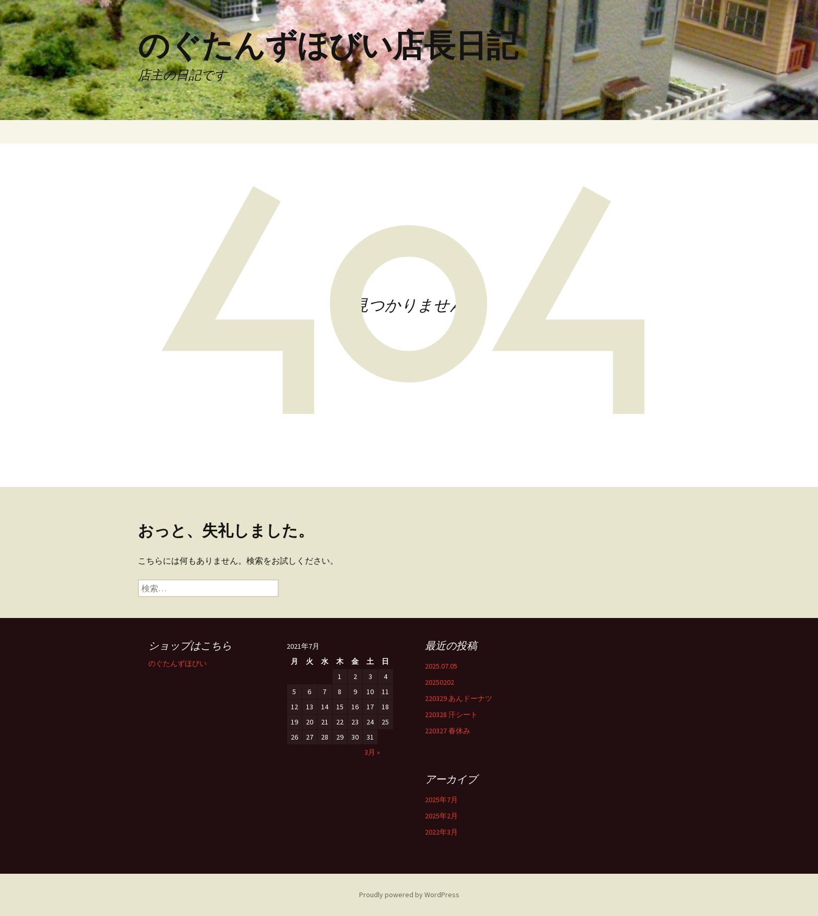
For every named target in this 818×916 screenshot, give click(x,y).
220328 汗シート (451, 714)
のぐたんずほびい (177, 663)
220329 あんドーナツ (458, 698)
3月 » (372, 752)
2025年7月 (441, 799)
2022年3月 (441, 832)
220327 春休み (447, 730)
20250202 (439, 682)
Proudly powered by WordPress (409, 894)
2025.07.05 (441, 666)
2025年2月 (441, 815)
